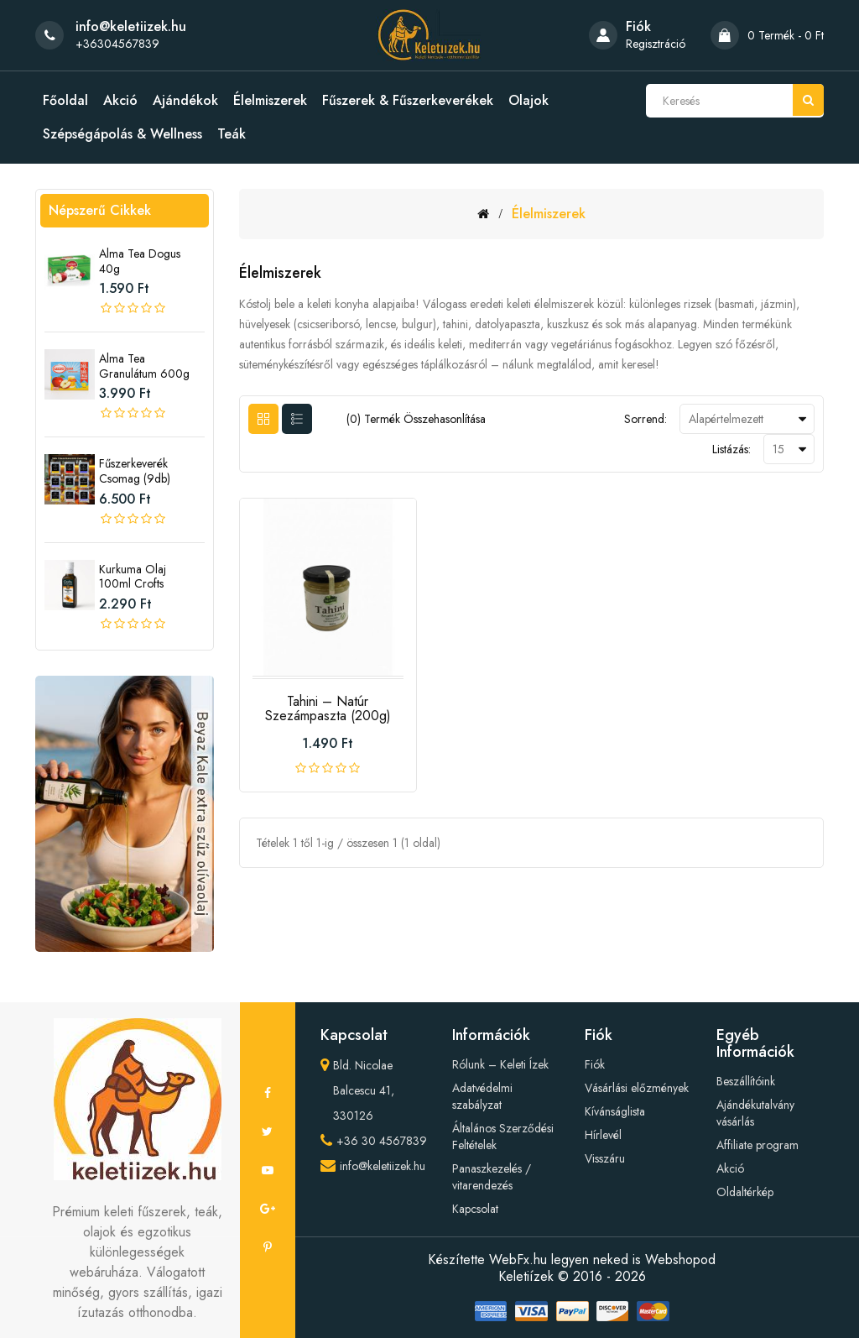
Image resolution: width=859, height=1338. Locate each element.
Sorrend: (645, 418)
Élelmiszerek (270, 100)
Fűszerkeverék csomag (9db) (134, 471)
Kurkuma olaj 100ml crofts (132, 577)
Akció (120, 100)
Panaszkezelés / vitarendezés (491, 1177)
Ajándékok (185, 100)
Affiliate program (757, 1145)
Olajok (528, 100)
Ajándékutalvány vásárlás (755, 1113)
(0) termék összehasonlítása (416, 418)
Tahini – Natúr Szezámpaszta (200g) (328, 709)
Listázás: (731, 449)
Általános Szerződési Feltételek (503, 1136)
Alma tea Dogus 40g (139, 261)
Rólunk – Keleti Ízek (500, 1064)
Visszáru (605, 1158)
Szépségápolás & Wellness (122, 134)
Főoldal (65, 100)
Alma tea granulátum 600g (144, 366)
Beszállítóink (745, 1081)
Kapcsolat (475, 1208)
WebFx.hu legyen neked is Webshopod (602, 1259)
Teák (231, 134)
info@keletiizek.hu (382, 1166)
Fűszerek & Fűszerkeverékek (407, 100)
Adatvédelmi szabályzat (482, 1096)
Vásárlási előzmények (637, 1087)
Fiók (595, 1064)
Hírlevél (603, 1134)
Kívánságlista (615, 1111)
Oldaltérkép (744, 1192)
